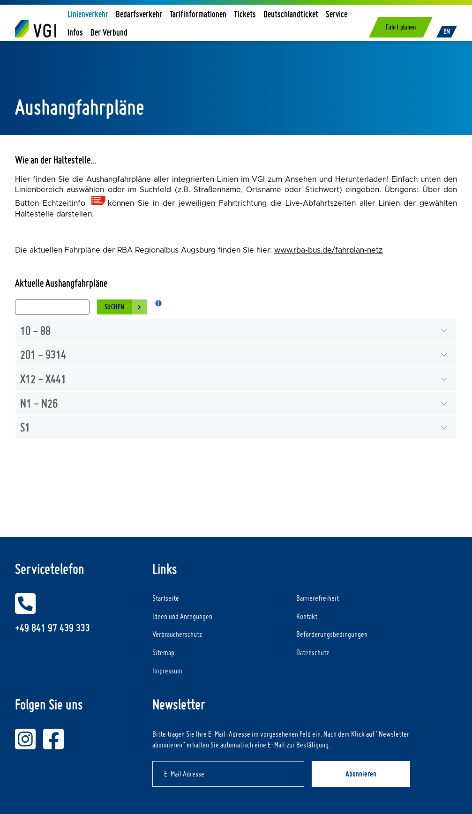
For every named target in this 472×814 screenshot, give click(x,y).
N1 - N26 (39, 403)
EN (446, 31)
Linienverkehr (87, 13)
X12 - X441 (43, 379)
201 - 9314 (43, 354)
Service (336, 13)
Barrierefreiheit (317, 598)
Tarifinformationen (198, 13)
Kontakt (306, 616)
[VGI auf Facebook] (53, 739)
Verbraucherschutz (177, 634)
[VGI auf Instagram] (25, 739)
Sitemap (163, 652)
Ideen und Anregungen (182, 616)
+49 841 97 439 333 (52, 627)
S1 (25, 427)
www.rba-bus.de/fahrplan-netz (328, 250)
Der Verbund (108, 32)
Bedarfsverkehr (139, 13)
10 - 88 (35, 330)
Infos (75, 32)
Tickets (245, 13)
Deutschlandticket (290, 13)
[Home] (35, 28)
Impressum (167, 670)
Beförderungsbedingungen (331, 634)
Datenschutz (312, 652)
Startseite (165, 598)
